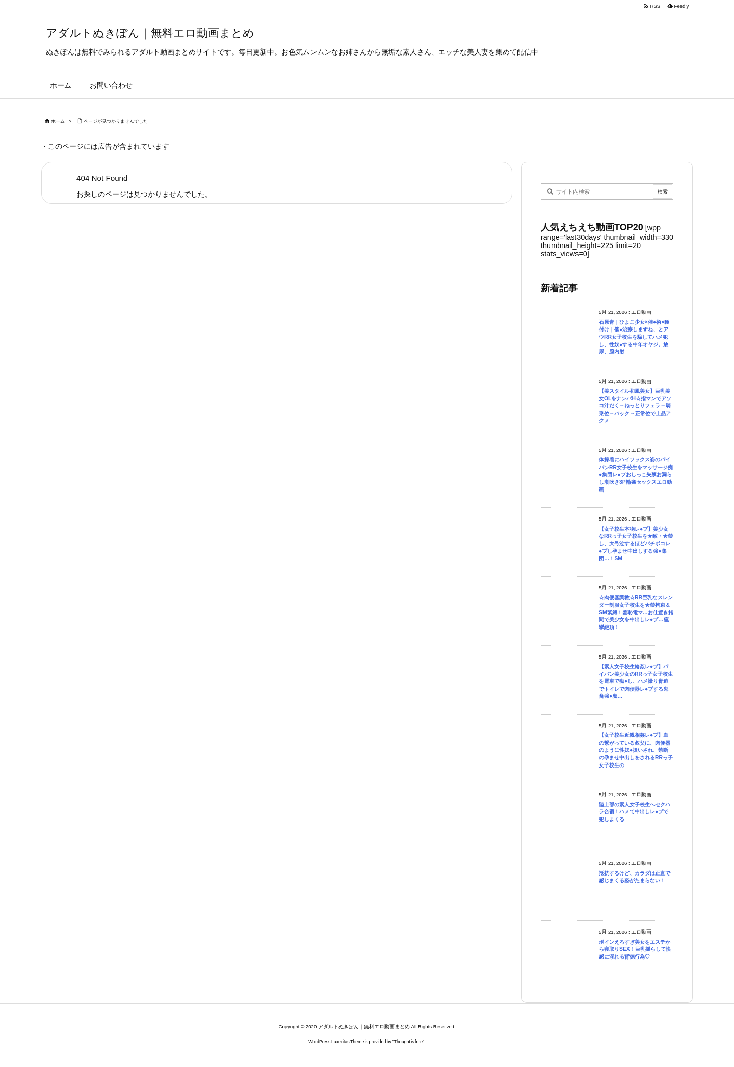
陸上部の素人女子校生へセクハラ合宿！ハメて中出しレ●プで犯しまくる (634, 812)
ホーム (58, 121)
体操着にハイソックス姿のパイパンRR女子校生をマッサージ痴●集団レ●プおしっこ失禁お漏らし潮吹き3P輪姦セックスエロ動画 (636, 474)
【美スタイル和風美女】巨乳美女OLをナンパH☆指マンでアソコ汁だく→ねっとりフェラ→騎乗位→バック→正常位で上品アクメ (635, 405)
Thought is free (408, 1041)
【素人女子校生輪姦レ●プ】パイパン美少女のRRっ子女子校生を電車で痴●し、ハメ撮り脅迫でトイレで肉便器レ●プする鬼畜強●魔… (636, 681)
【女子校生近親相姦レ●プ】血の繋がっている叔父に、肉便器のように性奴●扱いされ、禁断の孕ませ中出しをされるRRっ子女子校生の (636, 750)
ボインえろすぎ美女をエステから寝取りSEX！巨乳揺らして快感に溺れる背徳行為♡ (635, 949)
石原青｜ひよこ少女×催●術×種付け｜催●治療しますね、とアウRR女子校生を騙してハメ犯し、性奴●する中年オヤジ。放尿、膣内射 (634, 336)
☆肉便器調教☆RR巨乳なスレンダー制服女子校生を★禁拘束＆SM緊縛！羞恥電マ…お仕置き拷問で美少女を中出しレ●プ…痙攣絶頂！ (636, 612)
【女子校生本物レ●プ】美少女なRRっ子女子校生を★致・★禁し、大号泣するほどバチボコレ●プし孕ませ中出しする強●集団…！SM (636, 543)
